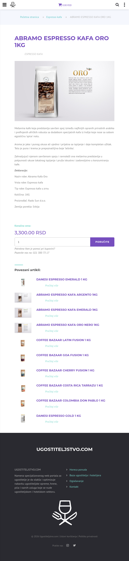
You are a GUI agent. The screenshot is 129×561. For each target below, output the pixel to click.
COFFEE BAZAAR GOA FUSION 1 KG (62, 355)
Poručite (102, 241)
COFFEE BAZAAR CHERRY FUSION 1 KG (65, 370)
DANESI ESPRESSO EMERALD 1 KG (61, 279)
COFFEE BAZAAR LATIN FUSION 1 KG (63, 340)
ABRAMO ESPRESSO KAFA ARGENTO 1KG (67, 294)
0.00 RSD (64, 5)
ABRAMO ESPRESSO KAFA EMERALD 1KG (67, 309)
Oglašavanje (77, 481)
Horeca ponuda (78, 469)
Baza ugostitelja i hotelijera (85, 475)
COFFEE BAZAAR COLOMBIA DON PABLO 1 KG (70, 400)
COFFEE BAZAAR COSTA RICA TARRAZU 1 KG (69, 385)
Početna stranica (29, 17)
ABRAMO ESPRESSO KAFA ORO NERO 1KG (67, 324)
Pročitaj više (51, 285)
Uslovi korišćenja (68, 536)
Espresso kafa (54, 17)
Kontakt (74, 486)
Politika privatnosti (88, 536)
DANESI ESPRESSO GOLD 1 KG (58, 415)
